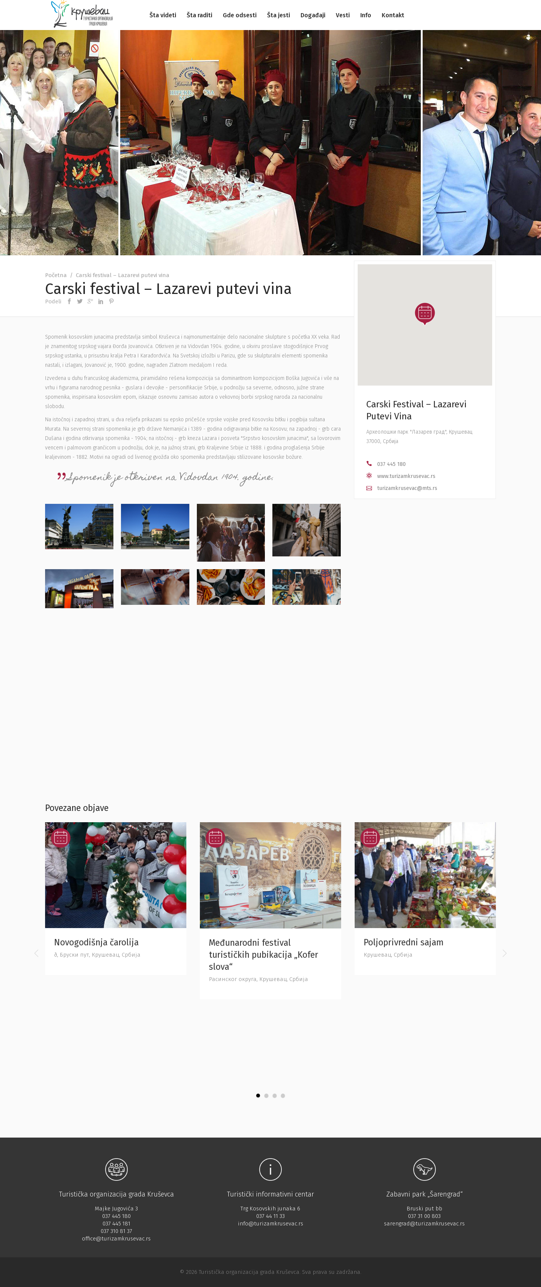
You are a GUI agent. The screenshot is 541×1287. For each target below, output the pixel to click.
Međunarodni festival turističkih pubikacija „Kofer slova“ (263, 954)
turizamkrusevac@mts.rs (407, 488)
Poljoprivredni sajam (404, 942)
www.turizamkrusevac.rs (406, 476)
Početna (56, 275)
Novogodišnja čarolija (96, 942)
